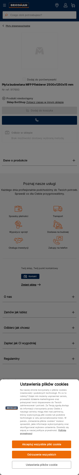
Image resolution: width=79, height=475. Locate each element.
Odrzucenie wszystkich (41, 454)
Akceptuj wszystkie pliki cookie (41, 444)
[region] (39, 427)
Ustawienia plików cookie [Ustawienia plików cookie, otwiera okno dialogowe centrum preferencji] (42, 464)
